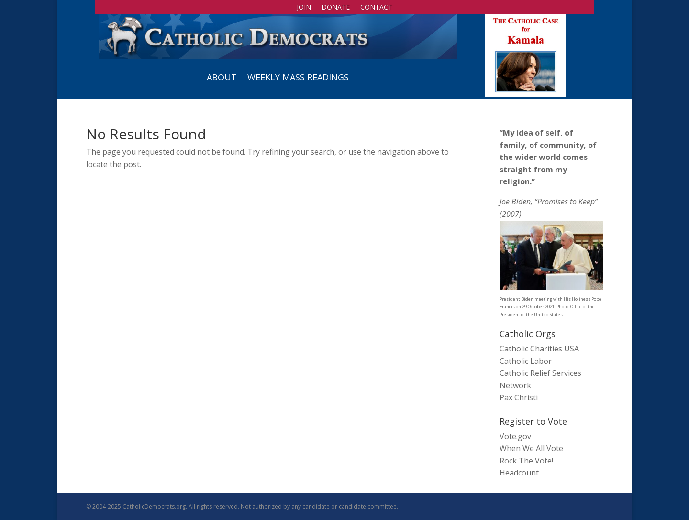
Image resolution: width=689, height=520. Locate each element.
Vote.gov (515, 436)
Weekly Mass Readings (298, 77)
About (222, 77)
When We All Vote (531, 448)
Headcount (519, 472)
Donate (336, 7)
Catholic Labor (526, 361)
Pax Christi (519, 397)
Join (304, 7)
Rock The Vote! (526, 460)
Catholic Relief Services (540, 373)
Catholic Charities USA (539, 348)
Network (515, 385)
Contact (376, 7)
